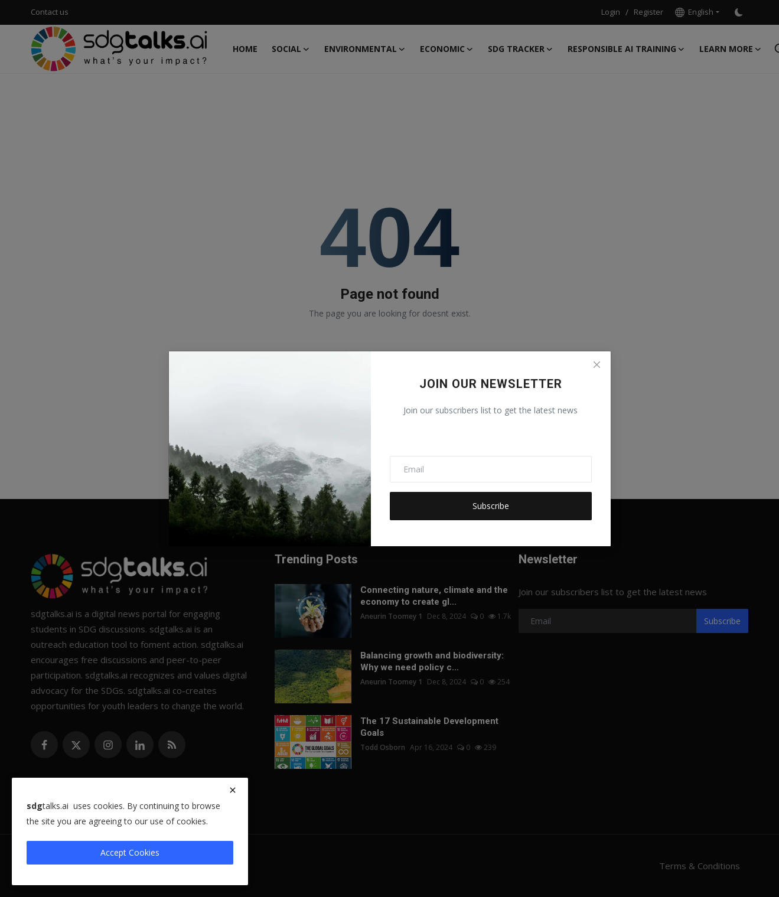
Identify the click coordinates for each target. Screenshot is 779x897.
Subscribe (490, 505)
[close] (232, 790)
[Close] (596, 365)
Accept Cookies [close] (129, 852)
